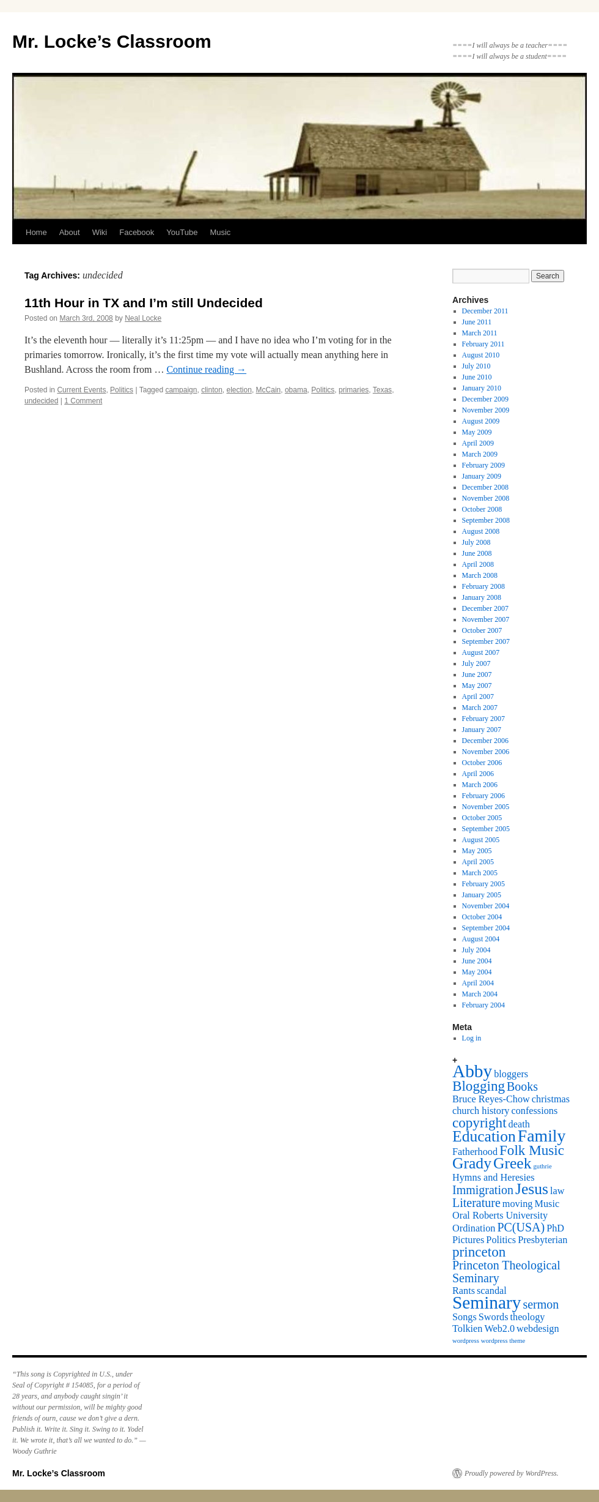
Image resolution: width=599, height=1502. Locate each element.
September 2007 (486, 641)
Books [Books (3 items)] (522, 1086)
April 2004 (478, 983)
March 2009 (480, 454)
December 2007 (485, 608)
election (239, 390)
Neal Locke (143, 318)
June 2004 (477, 961)
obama (296, 390)
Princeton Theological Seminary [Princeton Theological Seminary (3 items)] (506, 1271)
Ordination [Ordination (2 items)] (473, 1228)
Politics (121, 390)
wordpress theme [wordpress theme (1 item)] (503, 1340)
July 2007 (476, 663)
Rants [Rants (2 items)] (463, 1290)
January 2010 (481, 388)
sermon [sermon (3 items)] (541, 1304)
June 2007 (477, 674)
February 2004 (483, 1005)
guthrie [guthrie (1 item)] (543, 1166)
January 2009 (481, 476)
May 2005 (477, 850)
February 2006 (483, 795)
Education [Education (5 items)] (484, 1136)
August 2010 (481, 355)
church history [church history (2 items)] (480, 1110)
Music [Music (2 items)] (547, 1203)
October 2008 (482, 509)
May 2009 (477, 432)
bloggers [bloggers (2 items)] (511, 1074)
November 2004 (486, 906)
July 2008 (476, 542)
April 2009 (478, 443)
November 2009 (486, 410)
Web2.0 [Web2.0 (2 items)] (499, 1328)
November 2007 (486, 619)
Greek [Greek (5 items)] (512, 1163)
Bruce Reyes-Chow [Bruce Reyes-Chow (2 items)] (491, 1099)
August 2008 (481, 531)
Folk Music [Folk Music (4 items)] (531, 1150)
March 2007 (480, 707)
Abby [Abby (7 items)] (472, 1071)
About (69, 232)
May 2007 (477, 685)
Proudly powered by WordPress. (512, 1473)
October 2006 (482, 762)
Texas (382, 390)
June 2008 (477, 553)
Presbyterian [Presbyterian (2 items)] (542, 1240)
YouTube (181, 232)
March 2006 (480, 784)
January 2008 (481, 597)
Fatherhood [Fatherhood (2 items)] (475, 1151)
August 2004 (481, 939)
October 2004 (482, 917)
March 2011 (480, 333)
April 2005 (478, 861)
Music (220, 232)
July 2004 (476, 950)
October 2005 (482, 817)
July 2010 (476, 366)
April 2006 (478, 773)
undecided (41, 401)
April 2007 (478, 696)
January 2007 (481, 729)
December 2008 (485, 487)
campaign (181, 390)
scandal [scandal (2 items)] (492, 1290)
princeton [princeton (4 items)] (478, 1252)
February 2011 (483, 344)
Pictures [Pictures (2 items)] (468, 1240)
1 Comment (83, 401)
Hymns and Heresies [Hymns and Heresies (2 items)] (493, 1177)
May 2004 (477, 972)
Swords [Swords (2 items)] (494, 1317)
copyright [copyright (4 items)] (479, 1122)
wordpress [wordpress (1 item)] (465, 1340)
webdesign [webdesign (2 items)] (537, 1328)
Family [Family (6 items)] (542, 1135)
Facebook (136, 232)
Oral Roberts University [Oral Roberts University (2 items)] (500, 1215)
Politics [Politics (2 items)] (501, 1240)
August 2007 (481, 652)
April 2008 (478, 564)
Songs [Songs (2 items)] (464, 1317)
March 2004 (480, 994)
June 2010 (477, 377)
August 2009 (481, 421)
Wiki (100, 232)
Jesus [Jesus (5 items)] (531, 1189)
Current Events (81, 390)
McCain (268, 390)
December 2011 (485, 311)
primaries (354, 390)
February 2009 (483, 465)
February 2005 (483, 884)
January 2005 (481, 895)
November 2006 (486, 751)
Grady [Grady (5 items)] (471, 1163)
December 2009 (485, 399)
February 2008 (483, 586)
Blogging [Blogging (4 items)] (478, 1086)
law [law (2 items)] (557, 1191)
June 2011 (477, 322)
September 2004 (486, 928)
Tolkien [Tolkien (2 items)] (467, 1328)
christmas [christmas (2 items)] (551, 1099)
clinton (211, 390)
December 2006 (485, 740)
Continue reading (206, 369)
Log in (472, 1038)
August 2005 (481, 839)
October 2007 (482, 630)
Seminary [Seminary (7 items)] (486, 1302)
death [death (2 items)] (519, 1124)
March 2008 (480, 575)
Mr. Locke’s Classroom (111, 41)
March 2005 (480, 873)
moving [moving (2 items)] (517, 1203)
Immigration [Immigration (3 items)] (482, 1190)
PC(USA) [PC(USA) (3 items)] (521, 1227)
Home (36, 232)
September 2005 (486, 828)
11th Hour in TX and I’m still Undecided (143, 303)
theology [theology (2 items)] (527, 1317)
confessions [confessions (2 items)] (534, 1110)
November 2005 (486, 806)
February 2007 (483, 718)
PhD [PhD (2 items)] (555, 1228)
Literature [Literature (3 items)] (476, 1202)
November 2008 (486, 498)
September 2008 (486, 520)
